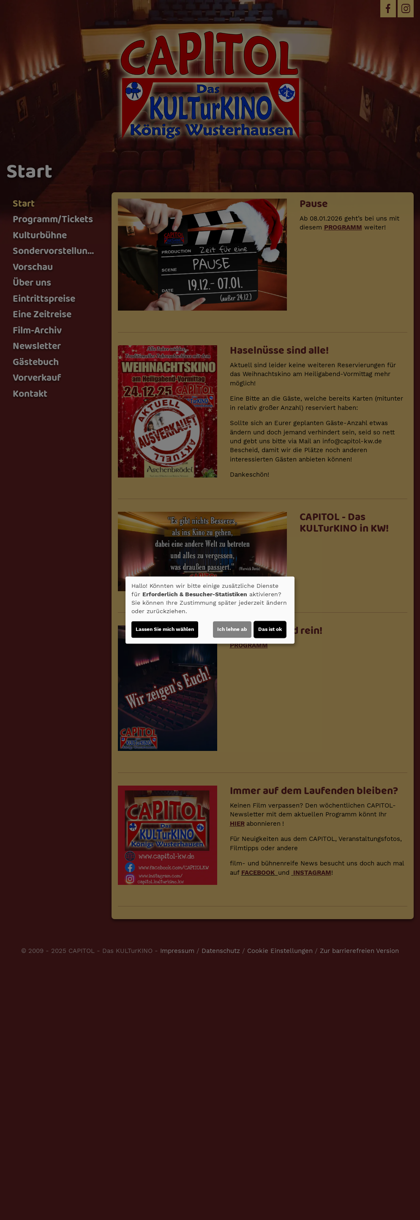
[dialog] (210, 610)
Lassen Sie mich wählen (165, 629)
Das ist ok (270, 629)
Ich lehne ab (232, 629)
